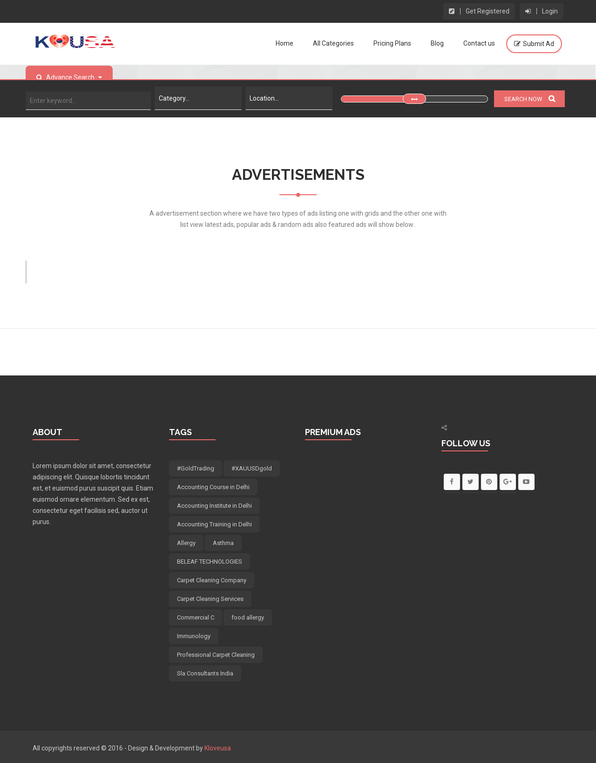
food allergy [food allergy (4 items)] (247, 617)
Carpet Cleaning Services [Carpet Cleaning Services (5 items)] (210, 598)
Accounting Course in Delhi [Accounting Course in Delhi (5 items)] (213, 487)
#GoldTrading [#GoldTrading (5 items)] (195, 468)
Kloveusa (217, 748)
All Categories (333, 43)
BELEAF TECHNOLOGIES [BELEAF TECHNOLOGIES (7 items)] (209, 561)
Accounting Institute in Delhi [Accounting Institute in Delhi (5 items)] (214, 505)
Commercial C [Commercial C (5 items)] (195, 617)
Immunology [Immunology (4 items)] (193, 636)
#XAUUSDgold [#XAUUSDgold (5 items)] (251, 468)
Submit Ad (538, 44)
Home (284, 43)
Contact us (479, 43)
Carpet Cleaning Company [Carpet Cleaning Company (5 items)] (211, 580)
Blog (437, 43)
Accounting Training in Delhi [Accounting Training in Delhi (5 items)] (214, 524)
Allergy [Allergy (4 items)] (186, 542)
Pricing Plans (392, 43)
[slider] (414, 99)
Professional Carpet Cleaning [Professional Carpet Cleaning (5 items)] (216, 654)
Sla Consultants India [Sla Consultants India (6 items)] (205, 673)
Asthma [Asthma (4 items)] (223, 542)
